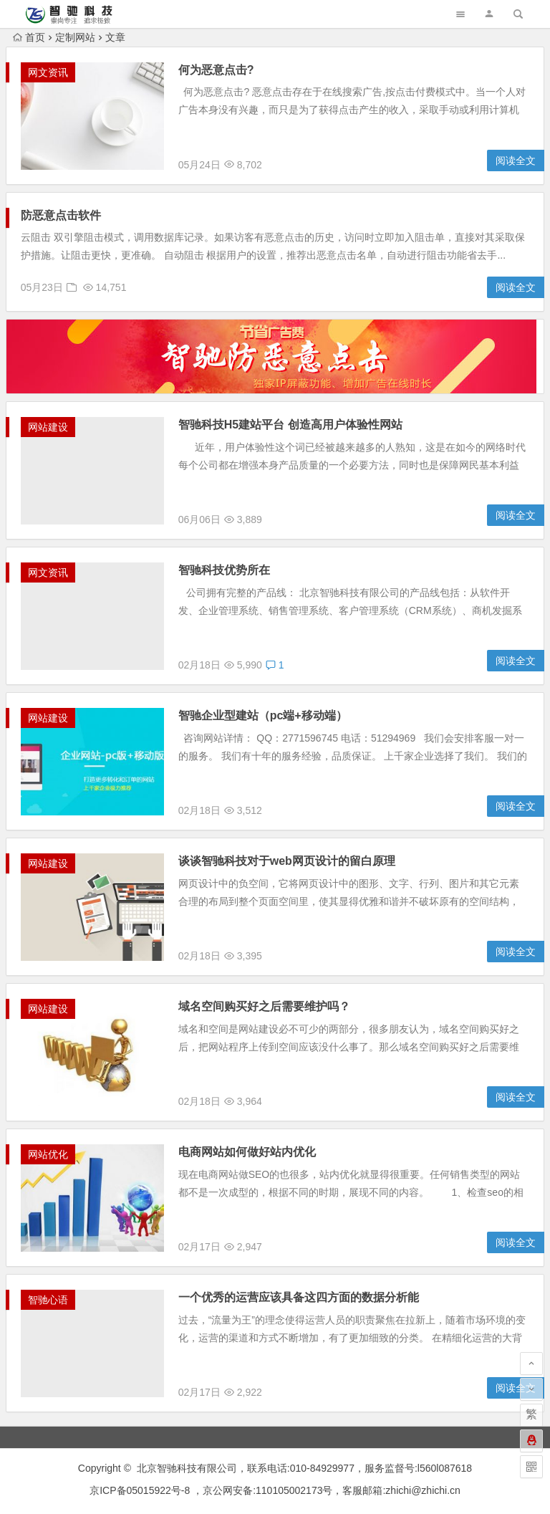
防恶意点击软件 (61, 215)
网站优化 (48, 1154)
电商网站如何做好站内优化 (247, 1152)
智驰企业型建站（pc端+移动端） (262, 715)
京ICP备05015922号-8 (140, 1490)
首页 (29, 37)
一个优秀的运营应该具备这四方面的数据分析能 (298, 1297)
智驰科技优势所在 (224, 570)
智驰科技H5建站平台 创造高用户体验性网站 (290, 424)
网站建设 (48, 427)
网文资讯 (48, 72)
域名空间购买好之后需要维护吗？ (264, 1006)
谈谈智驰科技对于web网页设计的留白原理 (286, 861)
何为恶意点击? (216, 70)
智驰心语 (48, 1299)
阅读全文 (516, 160)
